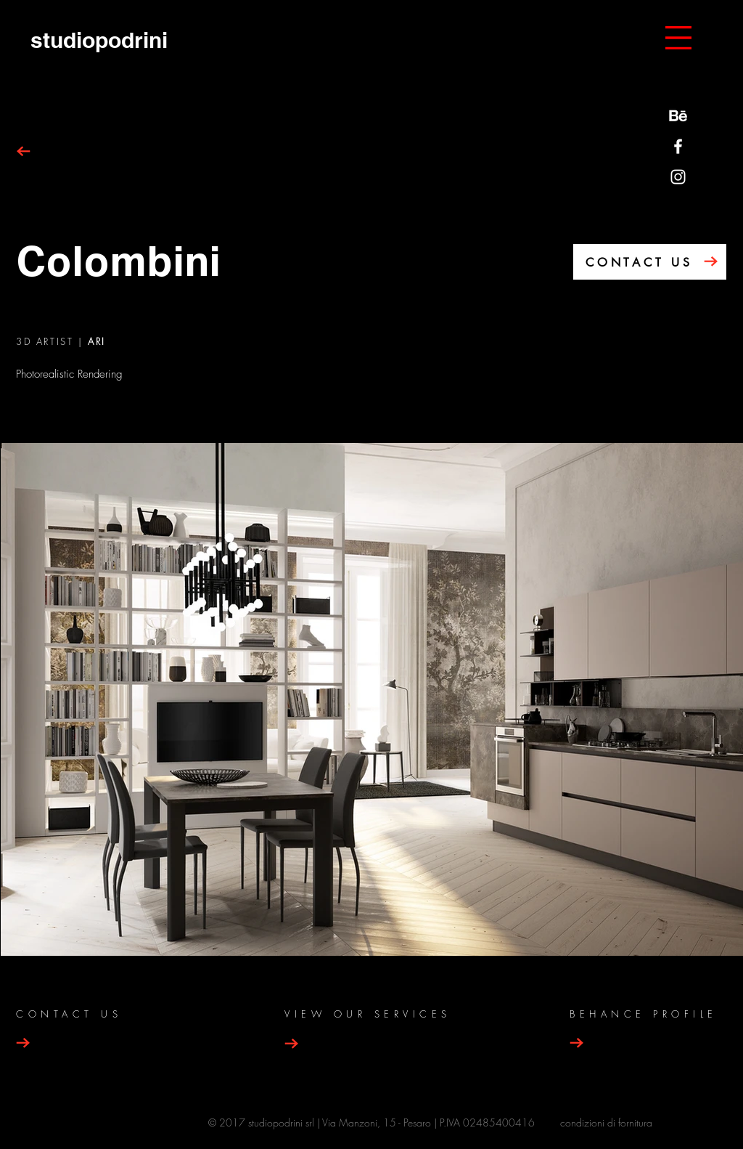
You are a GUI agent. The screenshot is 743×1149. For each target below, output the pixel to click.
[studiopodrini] (98, 39)
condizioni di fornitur (603, 1122)
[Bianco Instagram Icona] (678, 177)
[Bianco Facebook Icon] (678, 146)
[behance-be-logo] (678, 116)
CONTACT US (639, 262)
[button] (678, 37)
